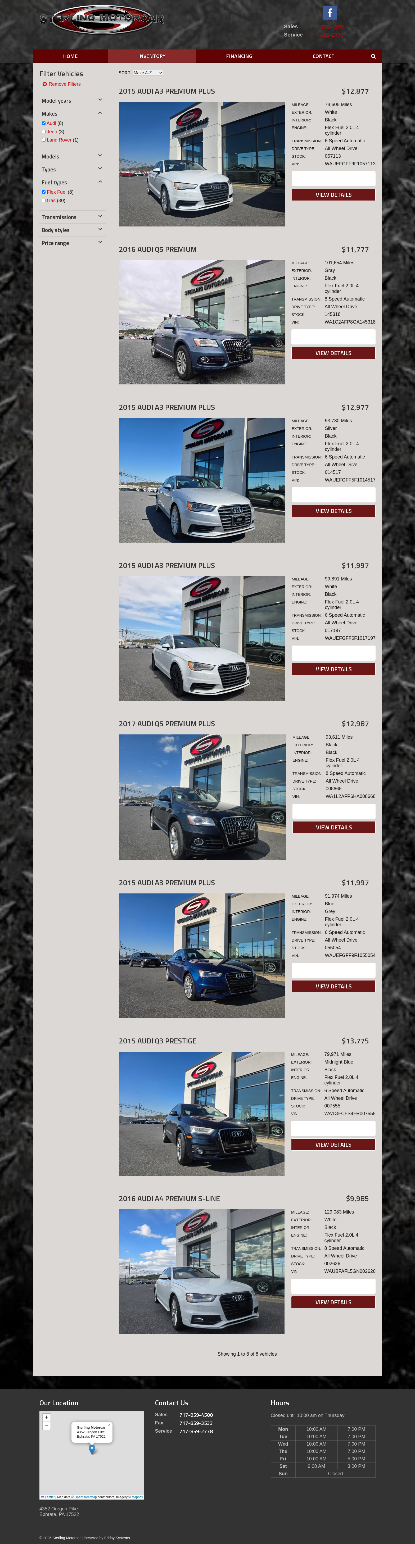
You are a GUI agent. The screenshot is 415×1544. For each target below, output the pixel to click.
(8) (55, 123)
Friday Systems (117, 1538)
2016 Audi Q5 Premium (158, 249)
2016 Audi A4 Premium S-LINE (169, 1198)
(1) (63, 140)
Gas (51, 200)
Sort (124, 72)
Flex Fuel (56, 192)
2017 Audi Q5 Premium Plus (167, 723)
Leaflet (48, 1497)
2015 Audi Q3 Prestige (157, 1040)
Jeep (52, 131)
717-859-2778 (327, 35)
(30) (56, 200)
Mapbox (137, 1497)
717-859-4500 (327, 26)
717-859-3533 (196, 1423)
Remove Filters (61, 84)
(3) (55, 131)
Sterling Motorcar (66, 1538)
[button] (92, 1449)
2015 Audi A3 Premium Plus (167, 91)
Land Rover (59, 140)
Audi (51, 123)
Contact (324, 56)
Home (70, 56)
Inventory (151, 56)
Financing (239, 56)
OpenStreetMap (85, 1497)
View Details (334, 194)
